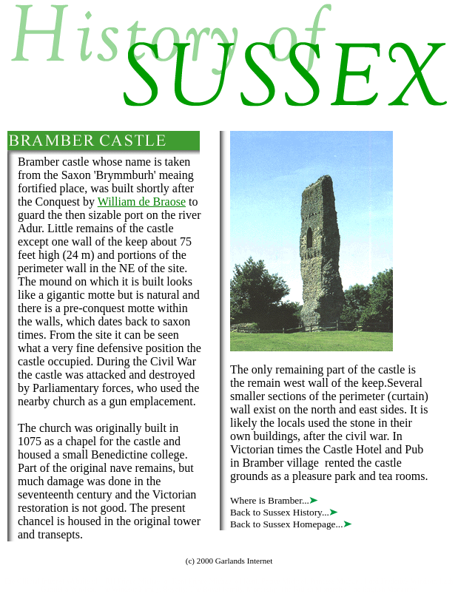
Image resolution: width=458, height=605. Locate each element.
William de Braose (142, 201)
